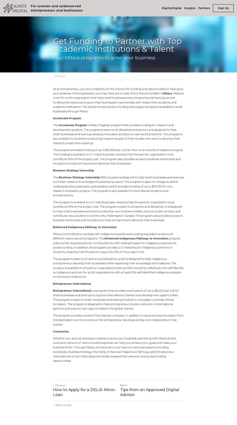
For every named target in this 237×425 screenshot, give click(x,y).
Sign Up (223, 8)
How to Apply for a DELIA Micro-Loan (84, 392)
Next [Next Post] (124, 385)
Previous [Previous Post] (59, 385)
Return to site (62, 405)
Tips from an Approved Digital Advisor (149, 392)
